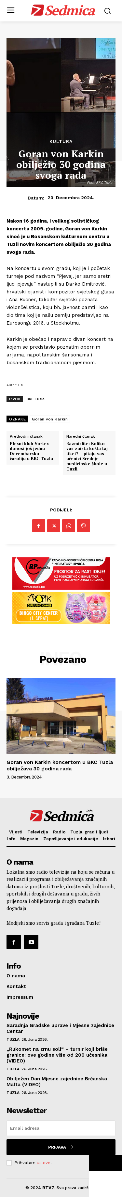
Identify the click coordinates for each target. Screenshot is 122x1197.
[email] (61, 1128)
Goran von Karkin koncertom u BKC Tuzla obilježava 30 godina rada (60, 765)
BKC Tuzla (36, 398)
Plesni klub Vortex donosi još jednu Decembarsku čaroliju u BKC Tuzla (31, 451)
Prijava (61, 1147)
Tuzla (13, 1039)
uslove (43, 1162)
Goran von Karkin (50, 419)
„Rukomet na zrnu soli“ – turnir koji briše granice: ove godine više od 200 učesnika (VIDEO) (57, 1055)
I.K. (21, 384)
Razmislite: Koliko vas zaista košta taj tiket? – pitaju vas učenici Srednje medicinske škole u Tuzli (87, 456)
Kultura (61, 141)
